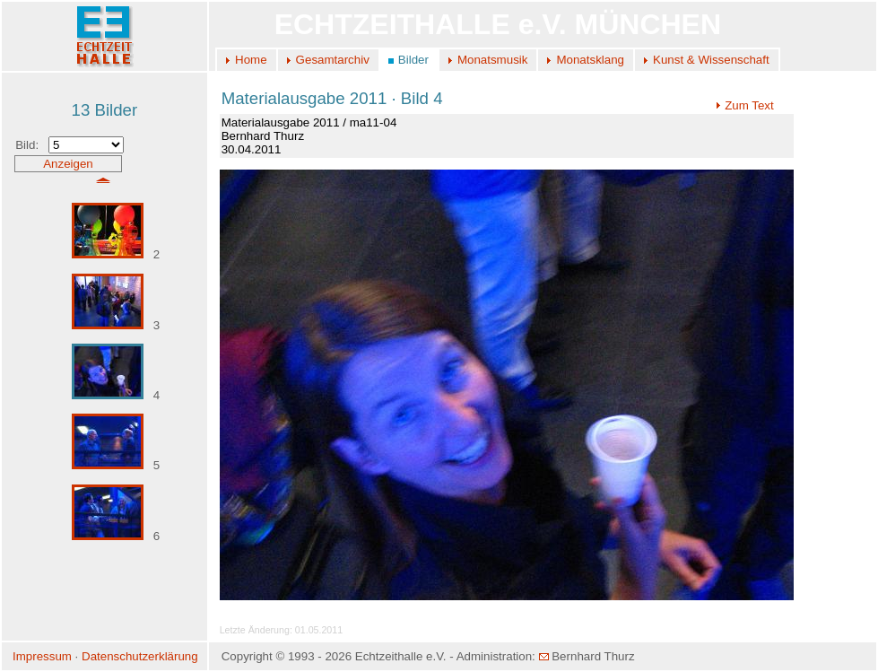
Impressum (42, 656)
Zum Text (745, 105)
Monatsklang (590, 59)
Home (251, 59)
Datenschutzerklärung (140, 656)
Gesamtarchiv (332, 59)
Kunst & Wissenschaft (711, 59)
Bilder (413, 59)
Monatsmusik (492, 59)
